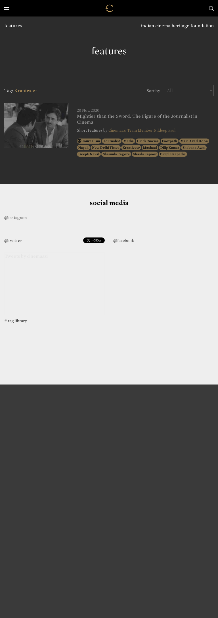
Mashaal (150, 148)
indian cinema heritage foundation (177, 26)
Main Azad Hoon (194, 141)
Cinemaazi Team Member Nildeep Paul (141, 130)
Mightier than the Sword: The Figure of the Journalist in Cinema (137, 119)
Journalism (91, 141)
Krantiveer (131, 148)
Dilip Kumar (169, 148)
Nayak (83, 148)
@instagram (15, 217)
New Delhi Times (105, 148)
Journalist (111, 141)
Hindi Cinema (148, 141)
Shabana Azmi (194, 148)
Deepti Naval (88, 154)
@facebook (123, 240)
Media (128, 141)
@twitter (13, 240)
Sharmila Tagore (116, 154)
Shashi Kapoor (145, 154)
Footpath (169, 141)
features (13, 26)
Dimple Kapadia (173, 154)
